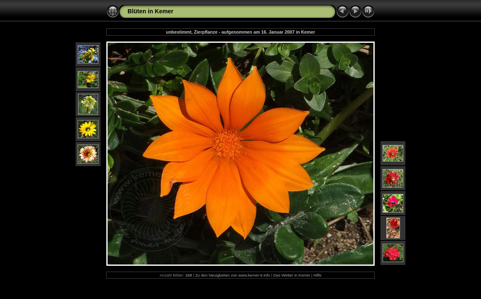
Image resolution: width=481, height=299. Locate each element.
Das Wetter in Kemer (291, 275)
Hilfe (317, 275)
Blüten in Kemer (150, 11)
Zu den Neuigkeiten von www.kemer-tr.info (232, 275)
